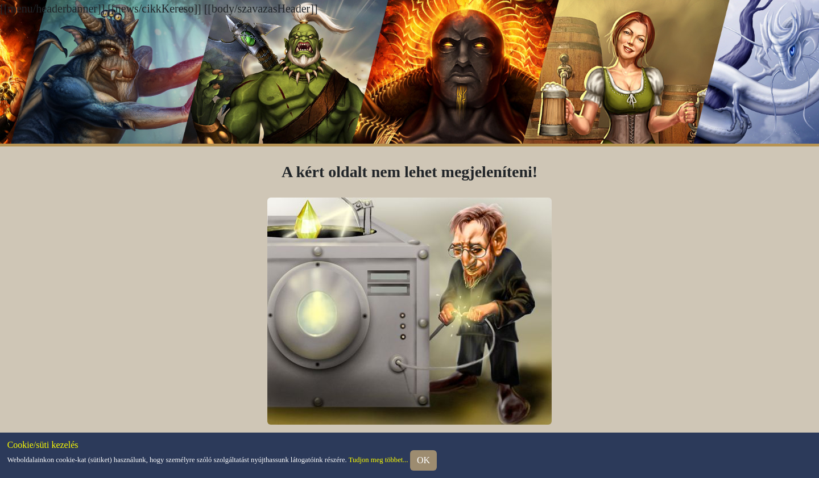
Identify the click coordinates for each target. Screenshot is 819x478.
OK (423, 460)
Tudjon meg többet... (378, 460)
